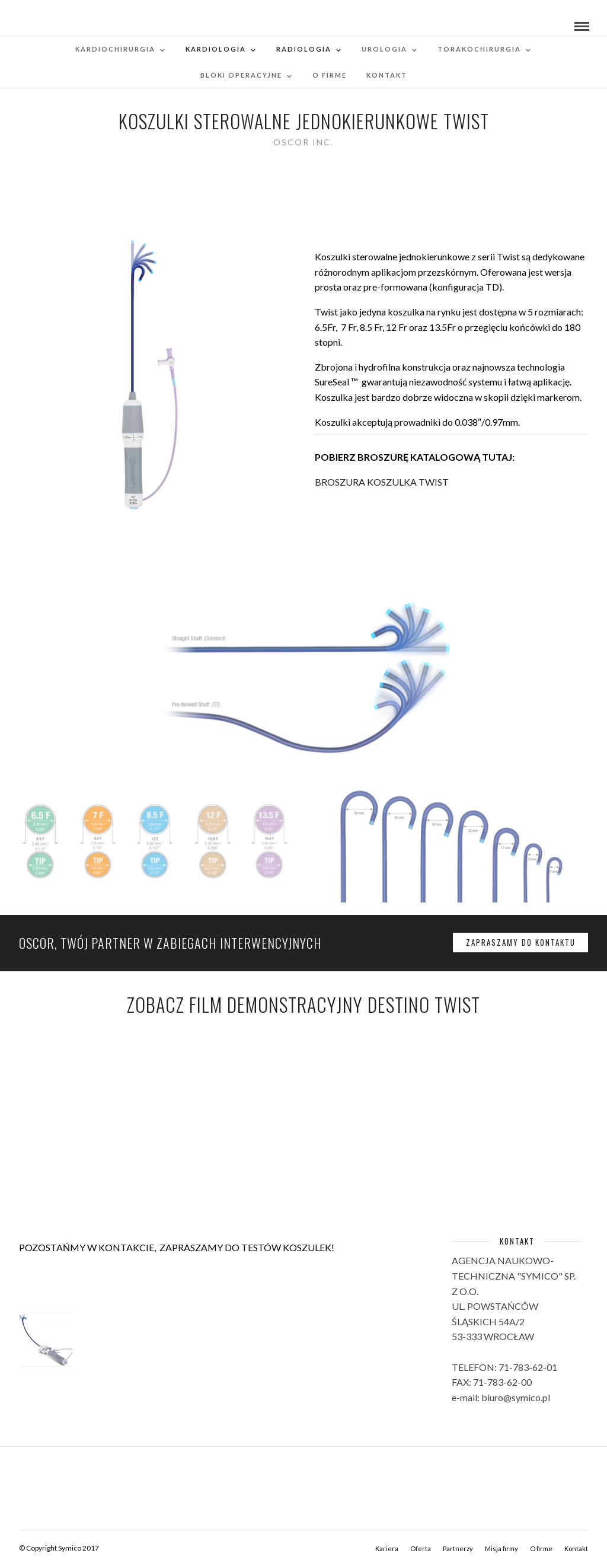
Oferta (420, 1548)
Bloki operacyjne (241, 75)
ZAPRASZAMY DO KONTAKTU (521, 942)
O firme (329, 75)
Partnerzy (458, 1548)
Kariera (386, 1548)
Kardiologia (216, 49)
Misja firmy (501, 1548)
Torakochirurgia (479, 49)
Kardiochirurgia (115, 49)
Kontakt (386, 75)
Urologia (384, 49)
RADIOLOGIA (303, 49)
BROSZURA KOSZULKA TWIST (382, 481)
